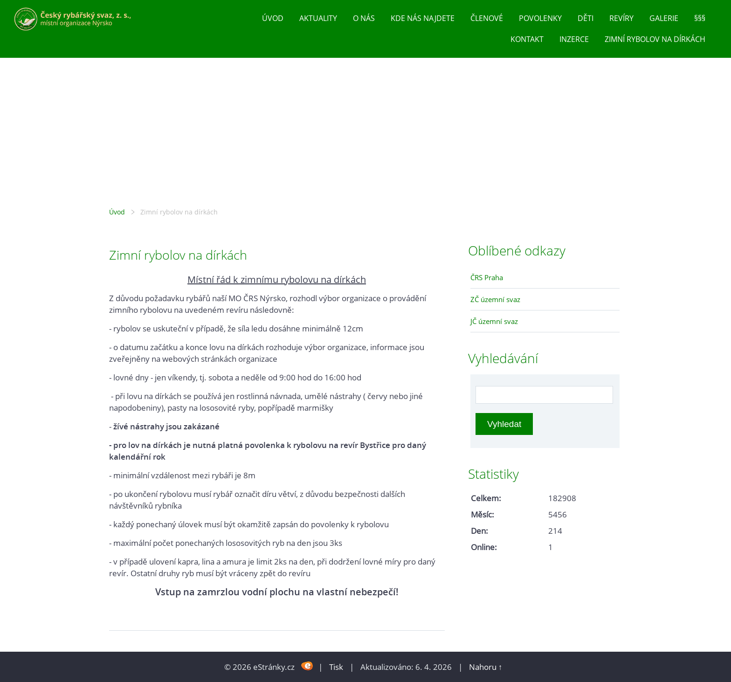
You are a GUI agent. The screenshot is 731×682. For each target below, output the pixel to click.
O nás (364, 18)
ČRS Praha (486, 277)
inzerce (574, 39)
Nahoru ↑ (486, 666)
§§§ (699, 18)
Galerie (663, 18)
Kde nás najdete (423, 18)
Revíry (621, 18)
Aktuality (318, 18)
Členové (486, 18)
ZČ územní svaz (495, 299)
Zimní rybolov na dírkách (655, 39)
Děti (585, 18)
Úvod (272, 18)
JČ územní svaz (494, 321)
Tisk (336, 666)
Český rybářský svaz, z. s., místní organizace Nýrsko (366, 131)
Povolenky (540, 18)
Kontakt (527, 39)
